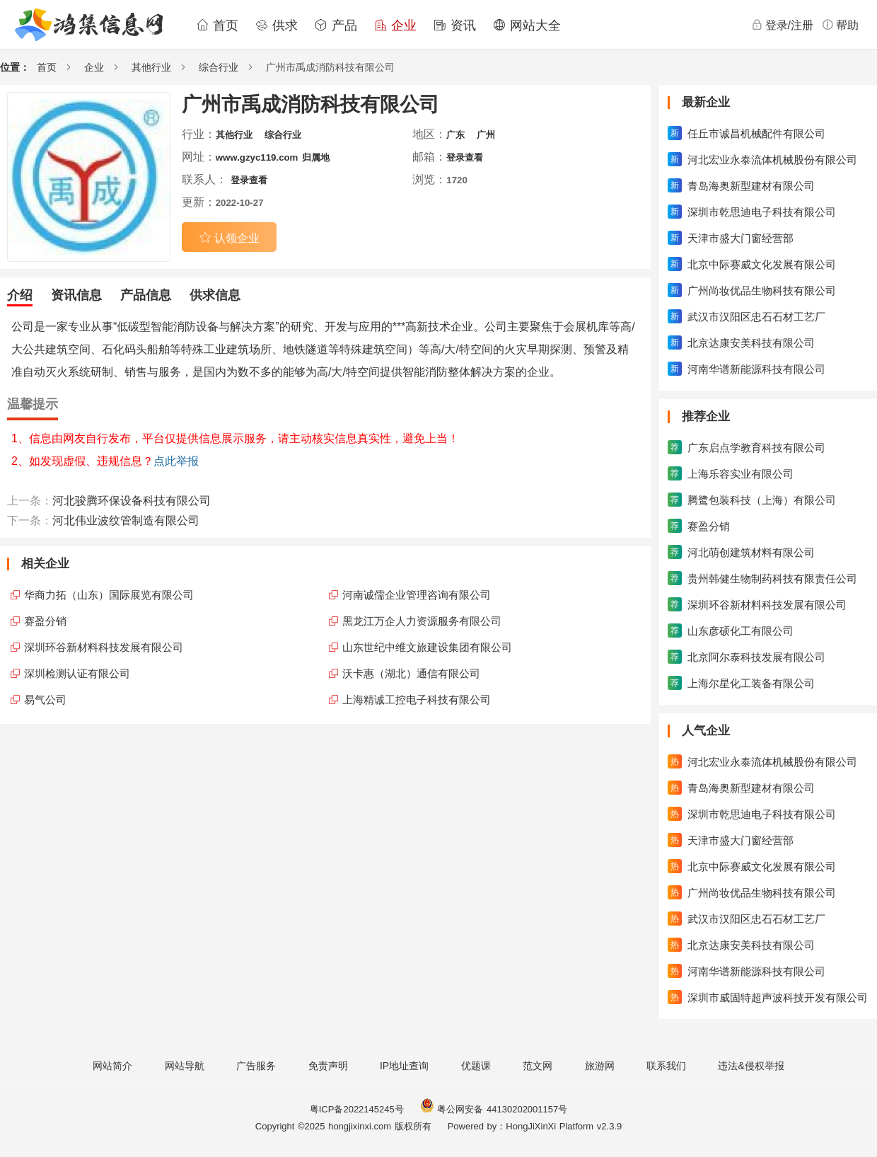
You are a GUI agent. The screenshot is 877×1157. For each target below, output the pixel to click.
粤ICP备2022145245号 (357, 1109)
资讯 (455, 25)
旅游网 (600, 1065)
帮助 (840, 25)
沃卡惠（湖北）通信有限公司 (411, 673)
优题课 (476, 1065)
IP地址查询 (404, 1065)
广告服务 (256, 1065)
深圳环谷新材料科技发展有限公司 (103, 647)
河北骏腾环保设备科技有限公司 (131, 501)
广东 (455, 134)
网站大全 (527, 25)
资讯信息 (76, 295)
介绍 (20, 295)
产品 (336, 25)
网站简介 (112, 1065)
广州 (486, 134)
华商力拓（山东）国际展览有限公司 (109, 595)
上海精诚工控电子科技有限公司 (416, 699)
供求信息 (215, 295)
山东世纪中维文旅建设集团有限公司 (427, 647)
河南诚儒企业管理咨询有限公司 (416, 595)
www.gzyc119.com (257, 157)
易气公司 (45, 699)
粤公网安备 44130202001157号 (493, 1109)
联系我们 (666, 1065)
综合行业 (218, 67)
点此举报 (176, 461)
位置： (15, 67)
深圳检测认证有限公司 (77, 673)
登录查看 (464, 157)
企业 (395, 25)
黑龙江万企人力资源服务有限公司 (421, 621)
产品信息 (145, 295)
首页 (217, 25)
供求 (276, 25)
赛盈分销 (45, 621)
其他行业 (151, 67)
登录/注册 (782, 25)
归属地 (316, 157)
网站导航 (184, 1065)
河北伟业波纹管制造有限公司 (125, 520)
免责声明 (328, 1065)
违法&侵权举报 (751, 1065)
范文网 (537, 1065)
